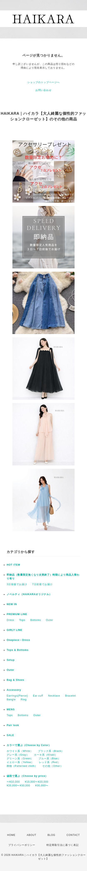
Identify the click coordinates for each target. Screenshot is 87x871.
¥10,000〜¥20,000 (36, 781)
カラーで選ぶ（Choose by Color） (29, 745)
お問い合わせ (43, 90)
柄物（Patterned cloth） (22, 766)
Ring (24, 699)
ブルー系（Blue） (49, 758)
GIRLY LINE (14, 630)
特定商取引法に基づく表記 (62, 845)
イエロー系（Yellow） (20, 762)
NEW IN (12, 604)
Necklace (54, 695)
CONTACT (73, 835)
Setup (11, 660)
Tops (22, 620)
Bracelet (70, 695)
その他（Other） (52, 766)
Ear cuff (38, 695)
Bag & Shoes (15, 680)
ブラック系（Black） (51, 751)
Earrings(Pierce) (17, 695)
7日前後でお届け (42, 584)
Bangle (11, 699)
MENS (11, 709)
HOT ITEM (13, 564)
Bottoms (35, 620)
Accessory (14, 689)
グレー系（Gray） (18, 754)
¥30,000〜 (41, 785)
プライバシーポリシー (21, 845)
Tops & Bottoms (18, 650)
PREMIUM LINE (17, 614)
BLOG (51, 835)
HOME (11, 835)
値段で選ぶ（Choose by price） (27, 776)
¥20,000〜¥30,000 (18, 785)
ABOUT (31, 835)
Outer (49, 620)
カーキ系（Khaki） (45, 754)
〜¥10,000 (13, 781)
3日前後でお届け (17, 584)
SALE (10, 735)
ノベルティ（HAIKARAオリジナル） (29, 594)
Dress (10, 620)
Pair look (13, 725)
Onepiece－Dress (18, 640)
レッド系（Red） (49, 762)
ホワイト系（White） (20, 751)
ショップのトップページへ (43, 82)
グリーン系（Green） (20, 758)
